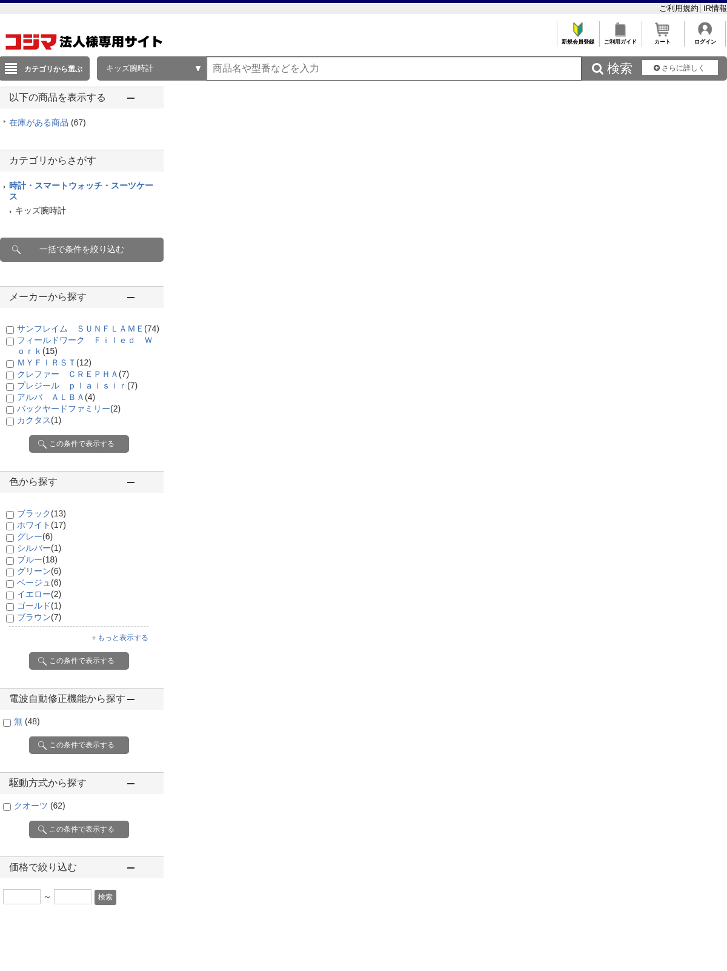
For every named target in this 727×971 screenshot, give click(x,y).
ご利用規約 (680, 8)
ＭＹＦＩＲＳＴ (54, 362)
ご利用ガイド (620, 38)
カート (662, 38)
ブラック (41, 513)
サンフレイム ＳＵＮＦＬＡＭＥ (88, 328)
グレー (35, 536)
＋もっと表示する (119, 637)
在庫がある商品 (47, 122)
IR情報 (715, 8)
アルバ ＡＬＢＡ (56, 397)
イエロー (39, 594)
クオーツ (39, 805)
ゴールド (39, 605)
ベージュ (39, 582)
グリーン (39, 571)
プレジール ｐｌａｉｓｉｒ (77, 385)
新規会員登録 (577, 38)
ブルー (37, 559)
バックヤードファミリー (69, 408)
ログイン (705, 38)
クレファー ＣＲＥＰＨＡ (73, 374)
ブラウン (39, 617)
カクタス (39, 420)
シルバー (39, 548)
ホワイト (41, 525)
